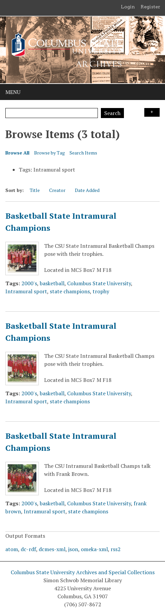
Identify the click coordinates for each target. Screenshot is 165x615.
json (73, 549)
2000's (29, 283)
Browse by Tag (49, 152)
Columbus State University (99, 283)
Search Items (83, 152)
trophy (101, 291)
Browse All (17, 152)
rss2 (116, 549)
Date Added (87, 190)
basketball (52, 283)
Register (150, 6)
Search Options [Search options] (152, 112)
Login (128, 6)
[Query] (51, 113)
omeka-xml (94, 549)
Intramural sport (26, 291)
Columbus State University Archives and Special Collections (83, 572)
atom (11, 549)
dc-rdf (28, 549)
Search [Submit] (112, 113)
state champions (70, 291)
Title (35, 190)
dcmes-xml (52, 549)
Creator (57, 190)
